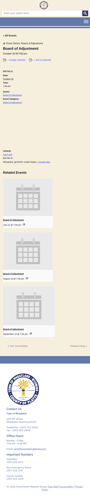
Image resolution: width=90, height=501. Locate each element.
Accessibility (67, 486)
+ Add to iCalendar (42, 60)
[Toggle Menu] (86, 21)
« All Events (9, 35)
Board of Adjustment (12, 95)
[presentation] (28, 197)
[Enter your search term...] (42, 13)
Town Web (52, 486)
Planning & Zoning (77, 346)
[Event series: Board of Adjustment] (24, 224)
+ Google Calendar (16, 60)
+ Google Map (43, 162)
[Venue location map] (45, 127)
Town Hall (7, 154)
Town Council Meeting (18, 346)
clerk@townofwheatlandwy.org (30, 449)
